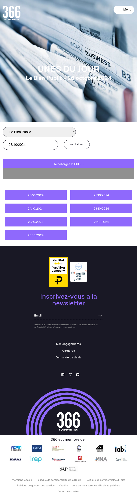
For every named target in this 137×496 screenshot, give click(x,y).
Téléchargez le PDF (69, 164)
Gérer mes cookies (68, 491)
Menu (124, 10)
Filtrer (77, 144)
